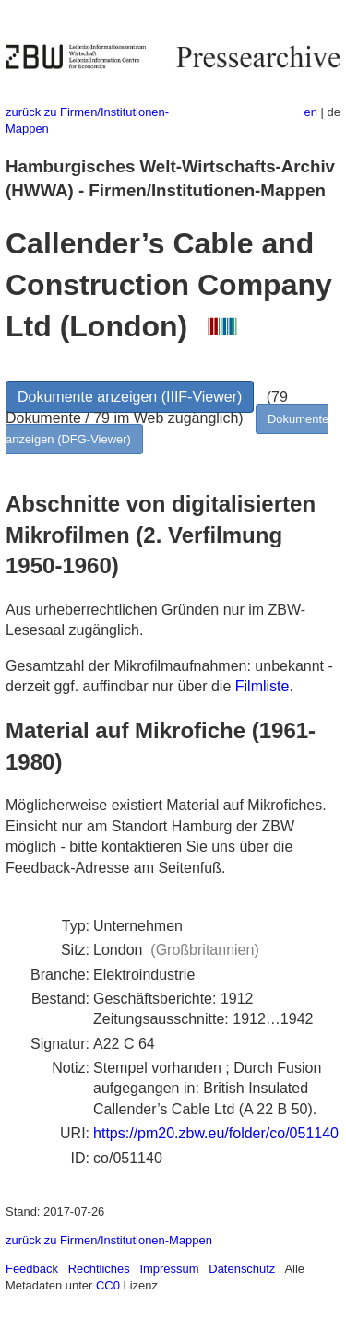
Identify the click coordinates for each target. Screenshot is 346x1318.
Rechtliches (99, 1269)
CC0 (108, 1285)
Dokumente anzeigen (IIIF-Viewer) (130, 397)
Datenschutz (242, 1269)
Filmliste (262, 686)
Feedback (32, 1269)
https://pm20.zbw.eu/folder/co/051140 (216, 1133)
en (310, 112)
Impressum (168, 1269)
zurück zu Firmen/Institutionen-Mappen (109, 1240)
